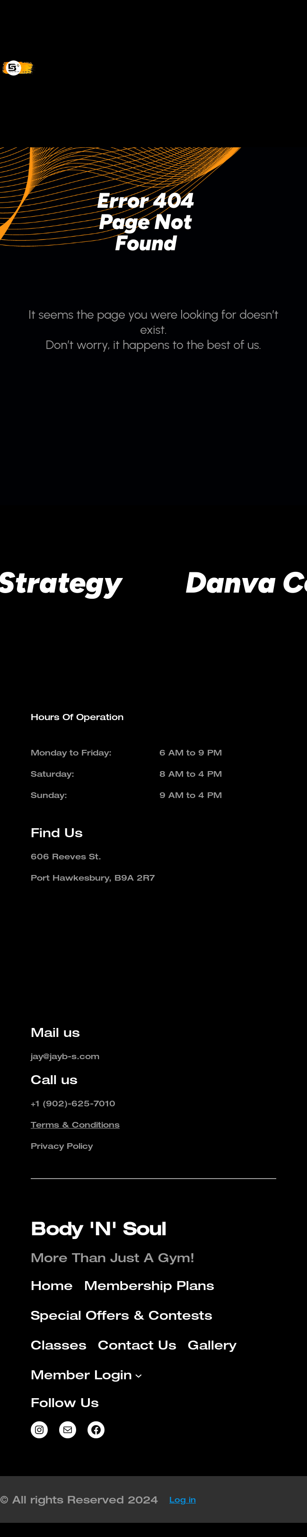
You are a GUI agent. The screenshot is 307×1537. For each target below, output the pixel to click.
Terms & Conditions (75, 1124)
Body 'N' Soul (98, 1228)
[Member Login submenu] (232, 113)
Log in (182, 1499)
